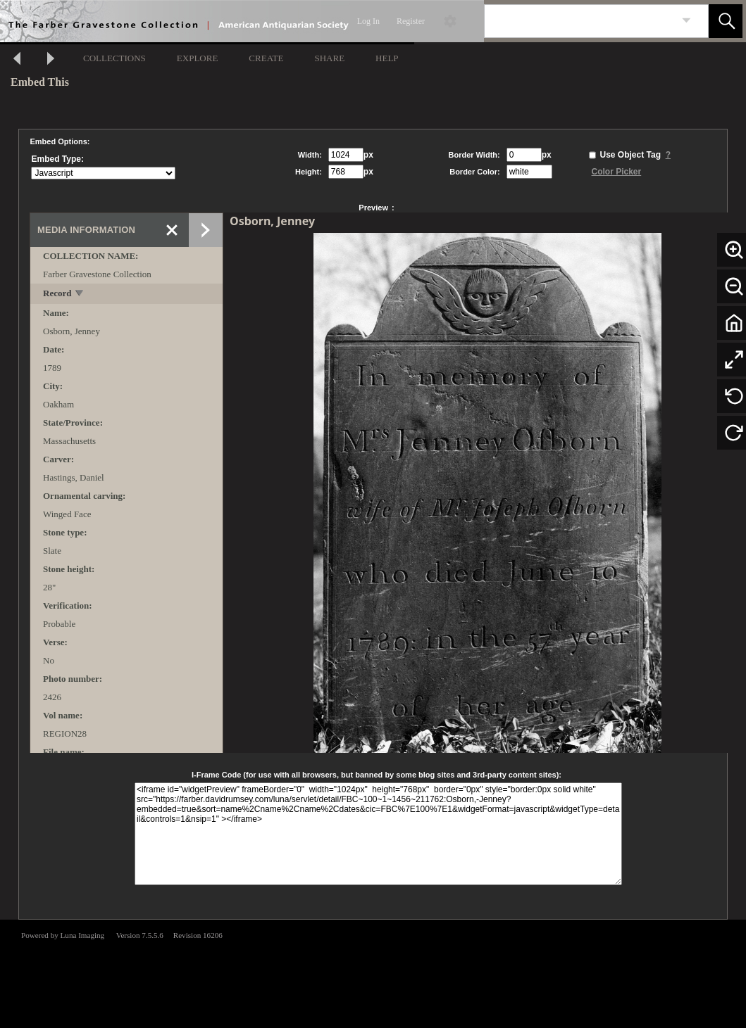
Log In (368, 21)
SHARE (329, 58)
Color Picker (617, 172)
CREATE (266, 58)
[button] (725, 21)
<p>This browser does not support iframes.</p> (373, 972)
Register (411, 21)
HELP (387, 58)
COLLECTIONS (114, 58)
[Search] (580, 21)
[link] (686, 20)
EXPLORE (197, 58)
